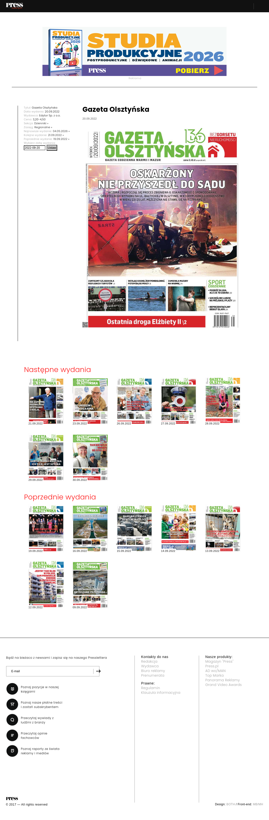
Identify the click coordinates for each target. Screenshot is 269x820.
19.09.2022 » (61, 139)
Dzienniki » (41, 123)
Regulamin (150, 687)
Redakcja (149, 661)
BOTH (231, 804)
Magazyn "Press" (219, 661)
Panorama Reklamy (222, 680)
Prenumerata (152, 675)
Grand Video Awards (223, 684)
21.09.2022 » (56, 135)
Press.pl (212, 666)
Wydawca (150, 666)
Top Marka (214, 675)
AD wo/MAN (215, 670)
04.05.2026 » (61, 131)
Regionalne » (43, 127)
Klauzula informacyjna (160, 692)
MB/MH (258, 804)
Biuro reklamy (153, 670)
